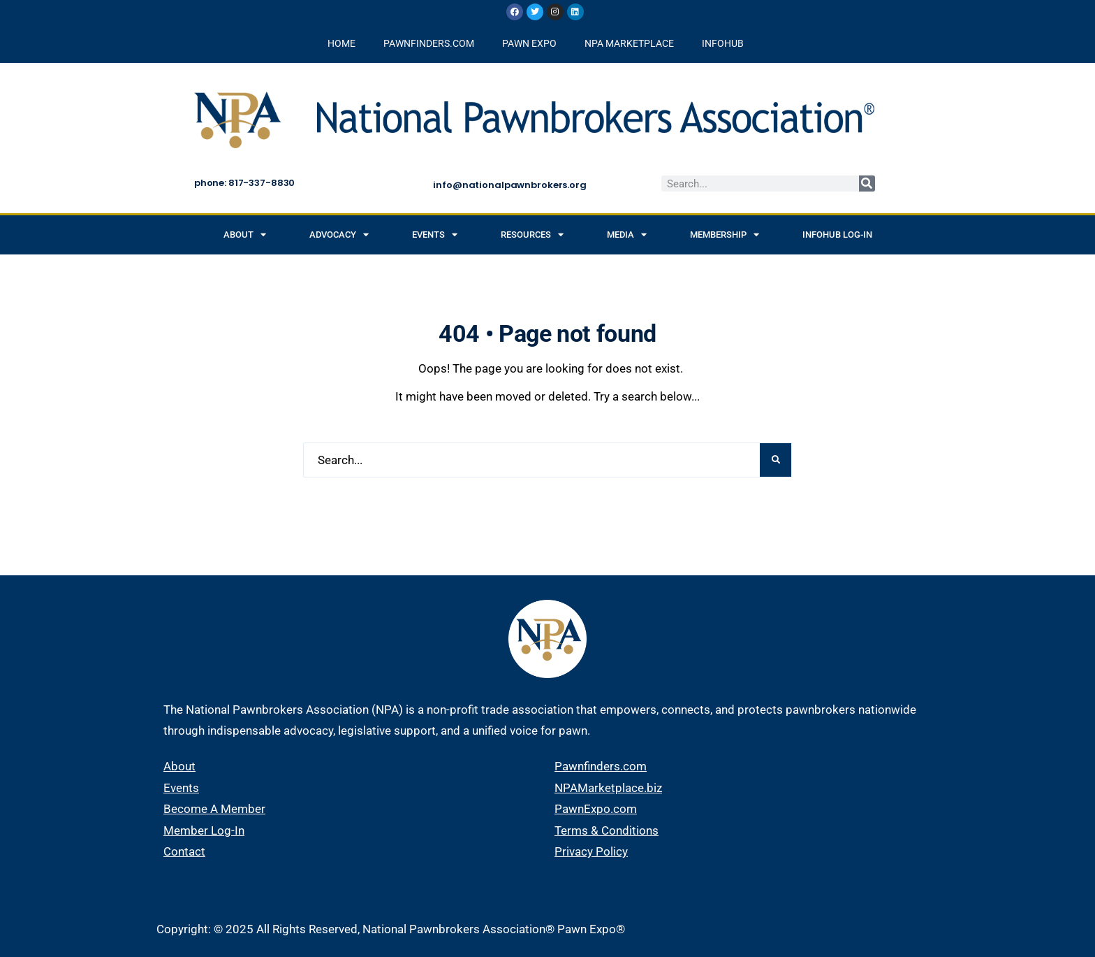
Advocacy (339, 234)
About (244, 234)
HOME (341, 43)
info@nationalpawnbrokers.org (509, 185)
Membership (724, 234)
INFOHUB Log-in (837, 234)
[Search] (867, 183)
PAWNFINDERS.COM (428, 43)
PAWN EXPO (529, 43)
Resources (532, 234)
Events (434, 234)
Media (627, 234)
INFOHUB (723, 43)
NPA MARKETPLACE (629, 43)
